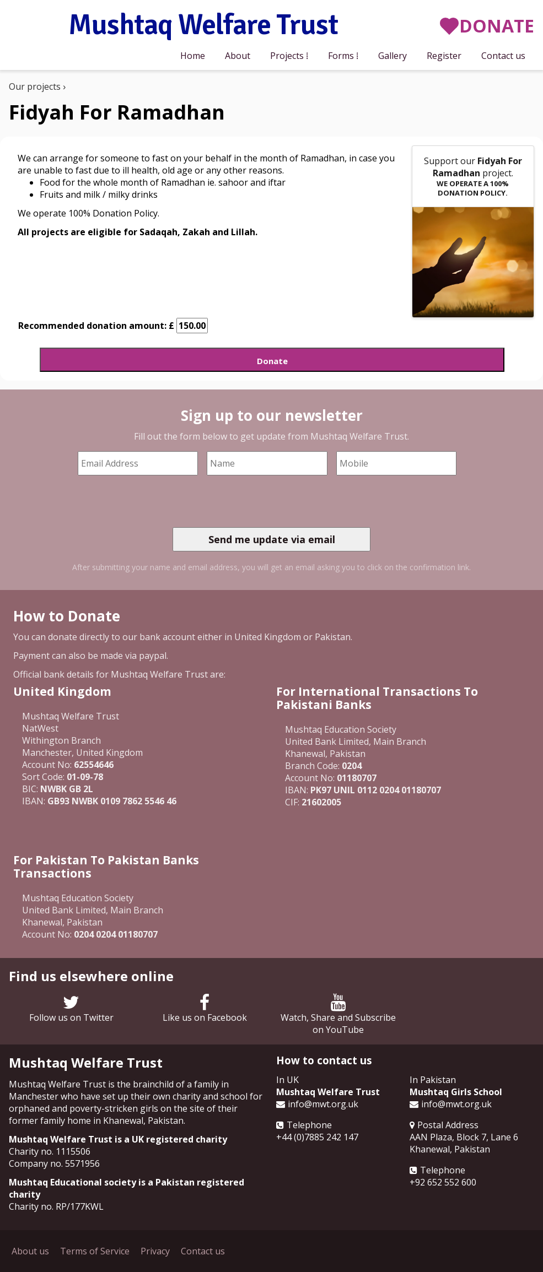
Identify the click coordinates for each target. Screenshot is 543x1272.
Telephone (309, 1125)
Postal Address (448, 1125)
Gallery (392, 56)
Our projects (35, 86)
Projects (287, 56)
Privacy (155, 1251)
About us (30, 1251)
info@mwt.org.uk (323, 1104)
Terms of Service (95, 1251)
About (237, 56)
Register (444, 56)
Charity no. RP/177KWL (56, 1206)
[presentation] (256, 501)
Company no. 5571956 (54, 1163)
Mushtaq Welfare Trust (203, 25)
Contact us (503, 56)
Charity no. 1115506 (49, 1151)
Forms (341, 56)
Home (192, 56)
